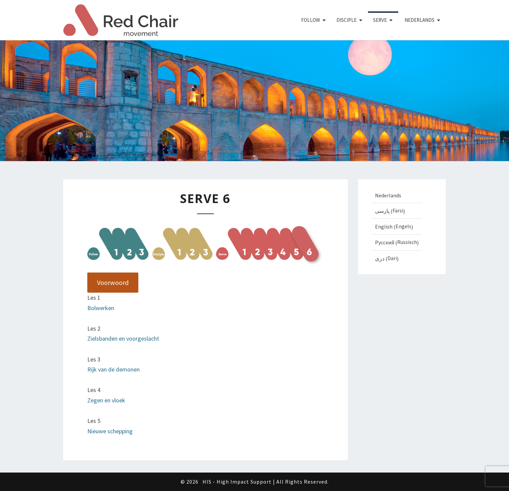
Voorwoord (113, 282)
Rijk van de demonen (113, 369)
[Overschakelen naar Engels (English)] (397, 227)
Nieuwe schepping (110, 431)
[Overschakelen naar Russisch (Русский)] (397, 242)
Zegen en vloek (106, 400)
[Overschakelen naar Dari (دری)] (397, 258)
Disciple (346, 20)
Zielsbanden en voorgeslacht (123, 338)
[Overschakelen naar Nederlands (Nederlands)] (397, 195)
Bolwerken (100, 308)
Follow (310, 20)
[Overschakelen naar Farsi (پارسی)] (397, 211)
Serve (380, 20)
